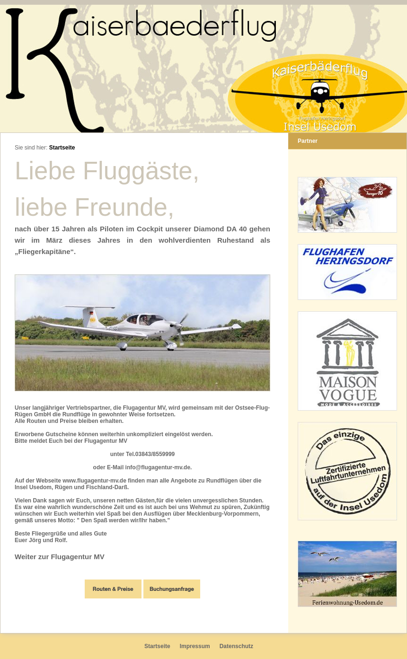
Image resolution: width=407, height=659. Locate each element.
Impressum (195, 646)
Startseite (62, 147)
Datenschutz (236, 646)
